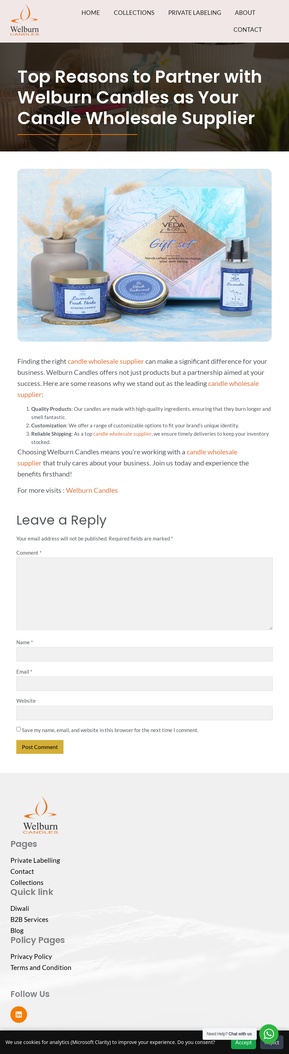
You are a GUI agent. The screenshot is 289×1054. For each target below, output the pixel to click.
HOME (91, 12)
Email (24, 671)
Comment (29, 552)
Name (24, 642)
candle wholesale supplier (106, 361)
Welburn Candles (92, 490)
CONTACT (247, 29)
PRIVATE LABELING (194, 12)
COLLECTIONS (134, 12)
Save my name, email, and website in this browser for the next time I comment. (110, 730)
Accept (243, 1042)
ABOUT (245, 12)
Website (26, 700)
